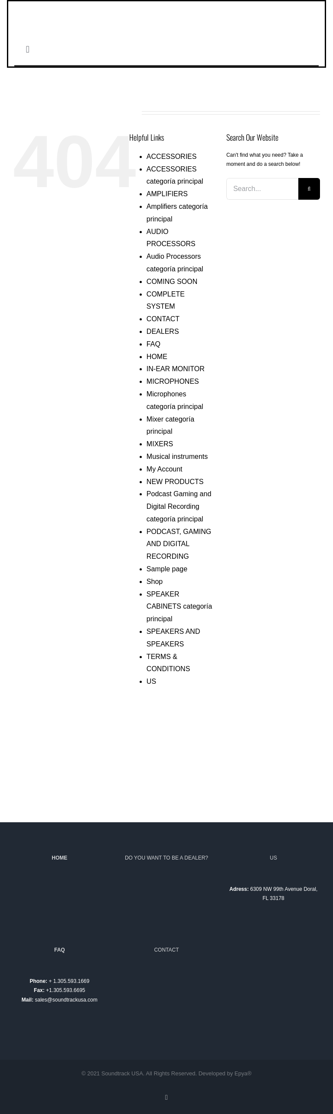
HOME (157, 356)
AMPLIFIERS (167, 194)
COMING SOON (172, 281)
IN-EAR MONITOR (176, 368)
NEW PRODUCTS (175, 481)
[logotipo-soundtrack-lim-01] (166, 4)
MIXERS (160, 444)
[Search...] (262, 189)
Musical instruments (177, 456)
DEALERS (163, 331)
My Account (165, 469)
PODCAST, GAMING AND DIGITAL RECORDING (179, 544)
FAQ (153, 344)
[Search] (309, 189)
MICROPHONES (173, 381)
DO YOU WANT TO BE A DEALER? (166, 858)
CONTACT (163, 319)
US (151, 681)
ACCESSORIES (172, 156)
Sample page (167, 569)
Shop (155, 581)
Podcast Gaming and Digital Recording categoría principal (179, 506)
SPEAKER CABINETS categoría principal (179, 606)
